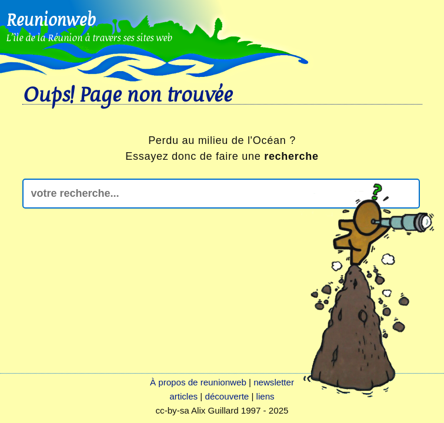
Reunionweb (50, 19)
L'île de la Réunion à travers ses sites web (89, 37)
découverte (227, 396)
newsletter (273, 382)
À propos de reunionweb (198, 382)
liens (265, 396)
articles (183, 396)
